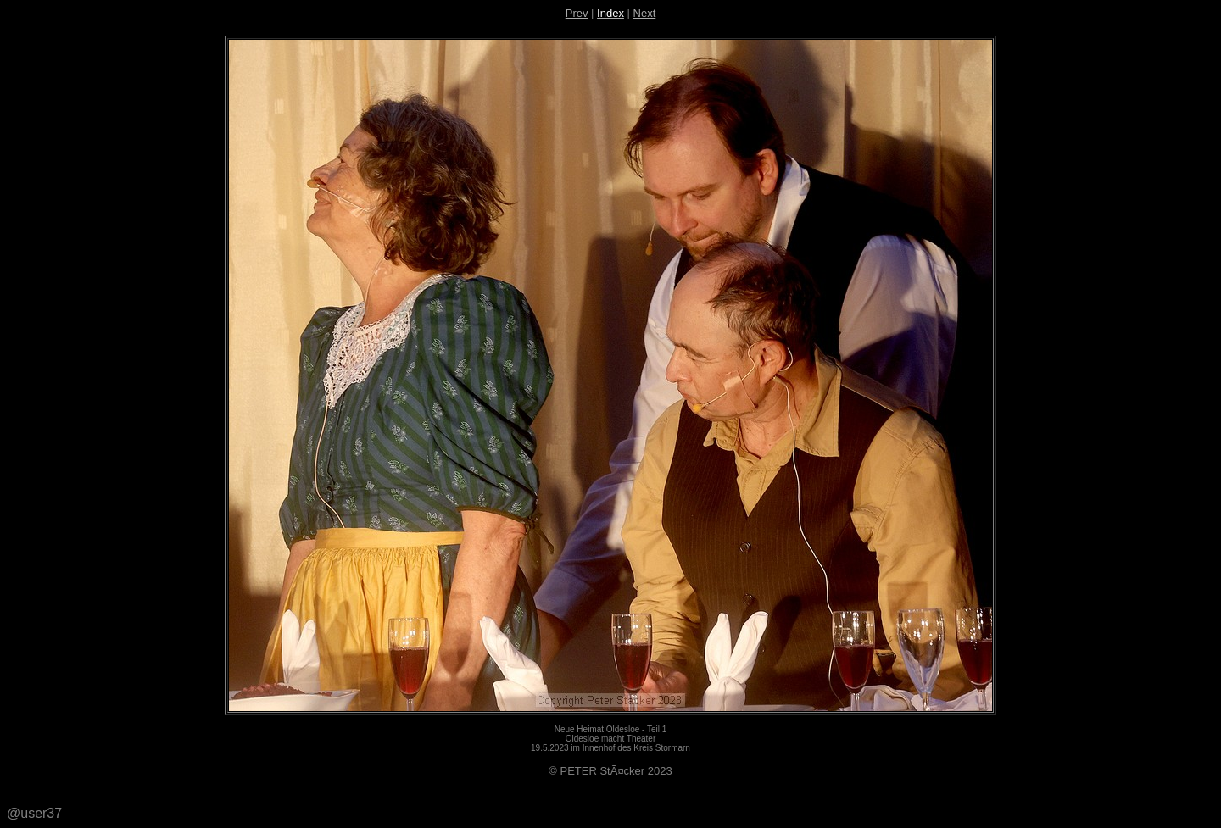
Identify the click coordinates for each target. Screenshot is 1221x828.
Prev (577, 13)
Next (644, 13)
